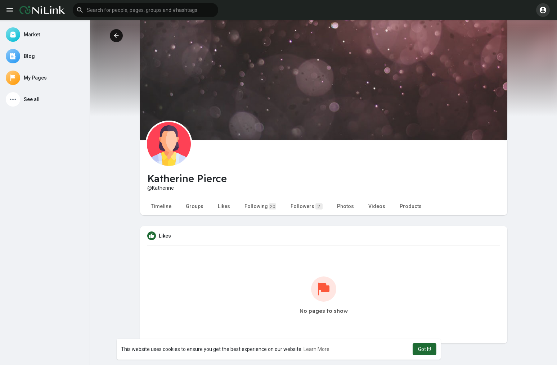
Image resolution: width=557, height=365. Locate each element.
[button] (145, 10)
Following (260, 206)
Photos (345, 206)
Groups (194, 206)
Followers (307, 206)
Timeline (161, 206)
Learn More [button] (316, 349)
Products (411, 206)
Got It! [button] (424, 349)
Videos (376, 206)
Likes (224, 206)
